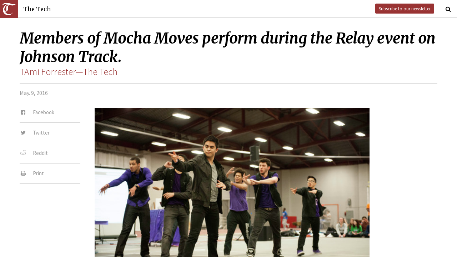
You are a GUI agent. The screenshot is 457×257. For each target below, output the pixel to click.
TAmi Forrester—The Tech (68, 71)
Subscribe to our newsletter (405, 8)
